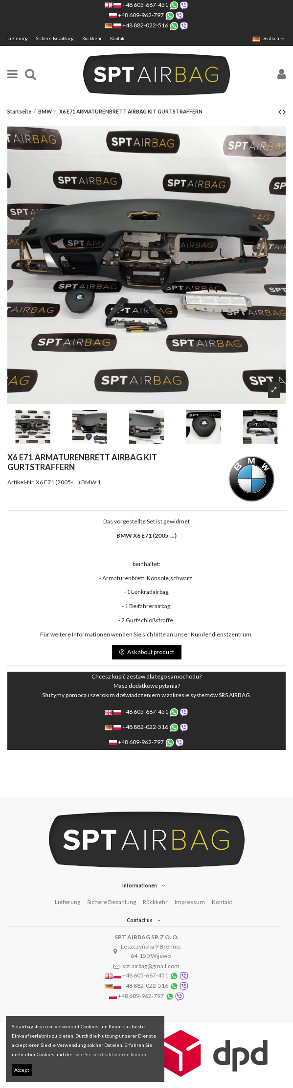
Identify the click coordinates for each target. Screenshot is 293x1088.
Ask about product (146, 652)
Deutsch (269, 38)
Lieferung (18, 38)
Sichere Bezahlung (55, 38)
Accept (21, 1070)
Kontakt (118, 38)
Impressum (190, 902)
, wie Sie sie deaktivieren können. (111, 1054)
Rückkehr (92, 38)
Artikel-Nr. (21, 482)
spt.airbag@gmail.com (151, 966)
